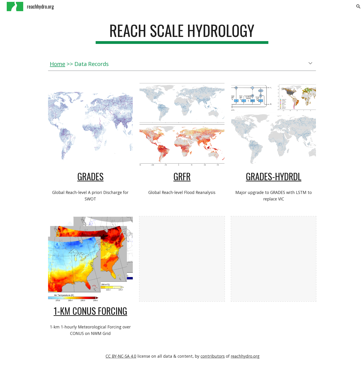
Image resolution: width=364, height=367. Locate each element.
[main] (182, 33)
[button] (358, 6)
